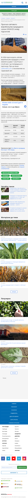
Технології (14, 406)
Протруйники (5, 438)
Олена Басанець (16, 175)
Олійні (3, 450)
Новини (8, 18)
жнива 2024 (6, 178)
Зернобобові (5, 448)
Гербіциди (4, 429)
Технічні (17, 429)
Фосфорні (17, 441)
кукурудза (5, 175)
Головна (3, 18)
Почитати (14, 410)
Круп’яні (17, 426)
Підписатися (22, 467)
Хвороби (17, 450)
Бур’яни (4, 441)
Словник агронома (14, 423)
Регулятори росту (6, 436)
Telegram (3, 167)
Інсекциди (4, 433)
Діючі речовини (14, 416)
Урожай (13, 18)
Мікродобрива (18, 448)
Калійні (16, 443)
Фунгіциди (4, 431)
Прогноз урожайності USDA (10, 172)
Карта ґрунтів (14, 419)
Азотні (16, 438)
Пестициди (5, 426)
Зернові (4, 445)
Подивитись (14, 413)
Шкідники (18, 433)
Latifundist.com (6, 68)
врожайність (16, 178)
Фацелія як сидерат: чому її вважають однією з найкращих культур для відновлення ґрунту (14, 14)
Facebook (21, 165)
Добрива (17, 436)
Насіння (4, 443)
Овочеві (17, 431)
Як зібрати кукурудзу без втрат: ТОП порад (13, 149)
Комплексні (17, 445)
